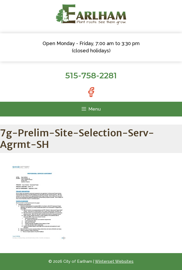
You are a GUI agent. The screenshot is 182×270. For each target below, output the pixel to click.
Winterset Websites (114, 261)
